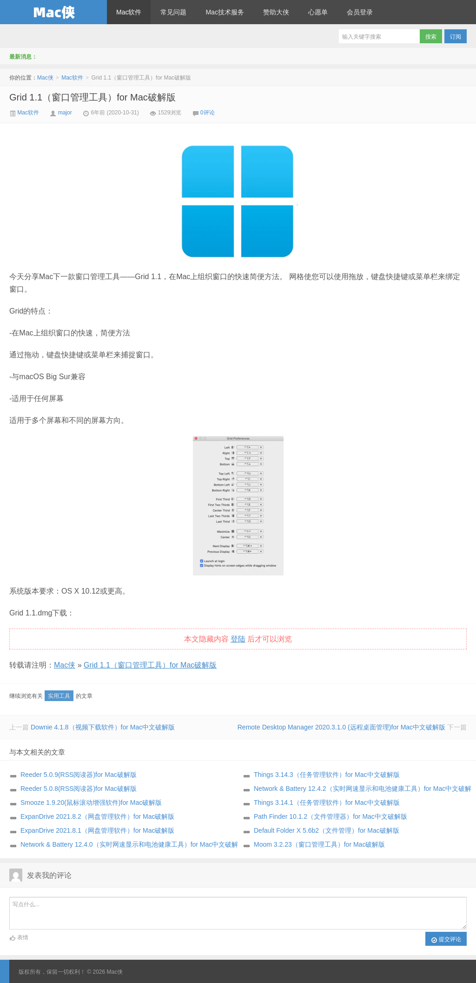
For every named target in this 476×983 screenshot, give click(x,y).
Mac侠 (53, 12)
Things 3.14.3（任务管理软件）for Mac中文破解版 (327, 774)
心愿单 (318, 12)
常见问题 (173, 12)
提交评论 (446, 939)
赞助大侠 (276, 12)
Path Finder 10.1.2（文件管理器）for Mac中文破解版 (330, 816)
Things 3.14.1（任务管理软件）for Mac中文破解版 (327, 802)
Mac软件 (128, 12)
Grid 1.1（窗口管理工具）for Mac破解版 (92, 97)
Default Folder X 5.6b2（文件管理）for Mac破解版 (326, 830)
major (65, 112)
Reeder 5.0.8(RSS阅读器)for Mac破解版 (78, 788)
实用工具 (59, 696)
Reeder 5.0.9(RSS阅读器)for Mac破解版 (78, 774)
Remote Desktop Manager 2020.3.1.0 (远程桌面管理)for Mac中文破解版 (341, 727)
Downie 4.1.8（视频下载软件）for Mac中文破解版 (103, 727)
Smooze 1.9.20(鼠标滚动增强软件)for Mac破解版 (91, 802)
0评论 (207, 112)
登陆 (238, 639)
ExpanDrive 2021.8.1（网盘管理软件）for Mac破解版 (97, 830)
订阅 (455, 36)
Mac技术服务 (224, 12)
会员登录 (360, 12)
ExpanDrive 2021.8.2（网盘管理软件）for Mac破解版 (97, 816)
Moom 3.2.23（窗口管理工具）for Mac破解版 (319, 844)
